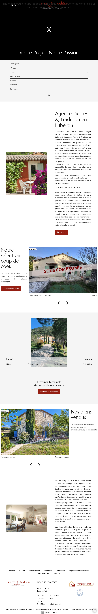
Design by (52, 612)
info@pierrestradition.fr (59, 604)
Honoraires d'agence (59, 609)
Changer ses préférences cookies (81, 609)
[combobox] (49, 64)
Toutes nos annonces (49, 392)
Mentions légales (43, 609)
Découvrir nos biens (11, 288)
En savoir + (61, 232)
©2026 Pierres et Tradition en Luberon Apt (20, 609)
